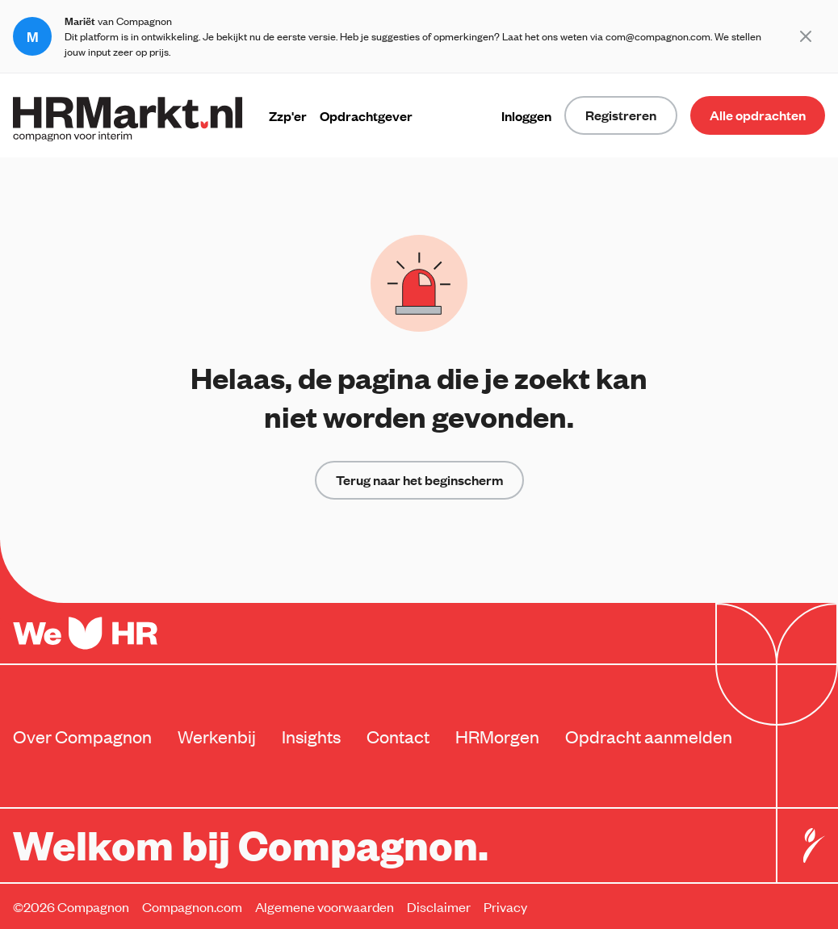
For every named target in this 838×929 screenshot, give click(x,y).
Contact (398, 736)
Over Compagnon (82, 736)
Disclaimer (439, 906)
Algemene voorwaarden (324, 906)
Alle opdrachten (758, 115)
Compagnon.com (192, 906)
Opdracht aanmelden (648, 736)
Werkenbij (217, 736)
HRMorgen (497, 736)
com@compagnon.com (657, 36)
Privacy (505, 906)
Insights (311, 736)
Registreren (620, 115)
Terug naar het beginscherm (419, 480)
